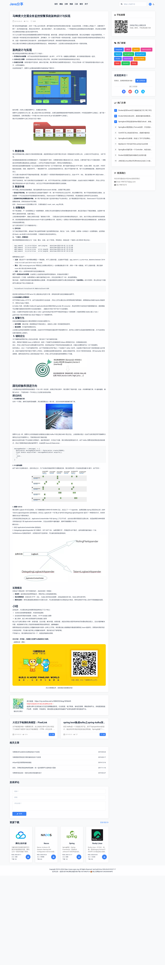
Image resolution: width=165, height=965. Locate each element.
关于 (86, 4)
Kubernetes (128, 59)
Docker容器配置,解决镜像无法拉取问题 (132, 155)
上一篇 (52, 734)
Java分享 (16, 4)
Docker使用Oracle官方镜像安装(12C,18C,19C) (135, 110)
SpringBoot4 (128, 54)
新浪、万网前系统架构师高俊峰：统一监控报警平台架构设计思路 (34, 768)
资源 (71, 4)
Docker (118, 59)
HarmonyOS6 (146, 49)
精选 (61, 4)
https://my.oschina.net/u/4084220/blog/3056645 (53, 701)
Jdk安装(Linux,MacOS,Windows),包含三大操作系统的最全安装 (135, 161)
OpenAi (136, 49)
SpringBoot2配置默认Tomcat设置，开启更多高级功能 (135, 127)
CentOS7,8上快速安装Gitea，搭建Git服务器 (134, 133)
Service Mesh (139, 59)
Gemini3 (125, 63)
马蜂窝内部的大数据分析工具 (63, 160)
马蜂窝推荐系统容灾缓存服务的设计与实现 (26, 757)
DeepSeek (119, 49)
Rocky (134, 63)
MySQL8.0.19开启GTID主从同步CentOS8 (133, 144)
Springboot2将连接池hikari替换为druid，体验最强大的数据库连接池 (134, 122)
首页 (56, 4)
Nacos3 (118, 54)
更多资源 (104, 822)
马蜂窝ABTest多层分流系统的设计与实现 (26, 752)
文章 (66, 4)
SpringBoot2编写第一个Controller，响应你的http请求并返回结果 (134, 150)
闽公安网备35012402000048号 (101, 871)
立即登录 (141, 80)
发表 (19, 813)
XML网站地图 (70, 871)
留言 (81, 4)
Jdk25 (128, 49)
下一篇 (103, 734)
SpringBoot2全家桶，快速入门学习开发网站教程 (134, 138)
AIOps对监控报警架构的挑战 (21, 762)
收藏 (33, 21)
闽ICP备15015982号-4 (82, 871)
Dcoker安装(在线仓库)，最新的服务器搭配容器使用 (135, 116)
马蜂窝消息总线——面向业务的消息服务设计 (27, 773)
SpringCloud (140, 54)
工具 (76, 4)
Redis (117, 63)
